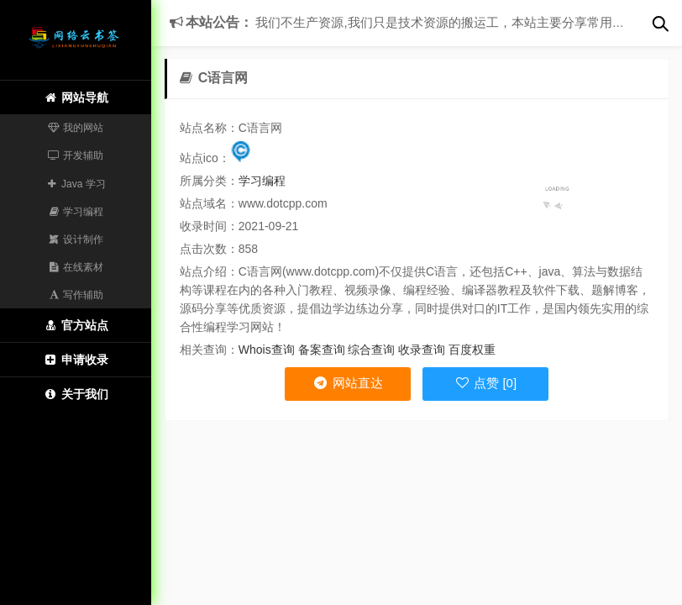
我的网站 (76, 128)
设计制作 (76, 239)
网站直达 (347, 383)
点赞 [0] (485, 383)
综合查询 (371, 349)
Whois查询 (267, 349)
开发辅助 (76, 155)
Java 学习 (75, 184)
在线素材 (76, 267)
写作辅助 (76, 295)
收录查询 (421, 349)
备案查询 (321, 349)
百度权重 (472, 349)
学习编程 (76, 212)
